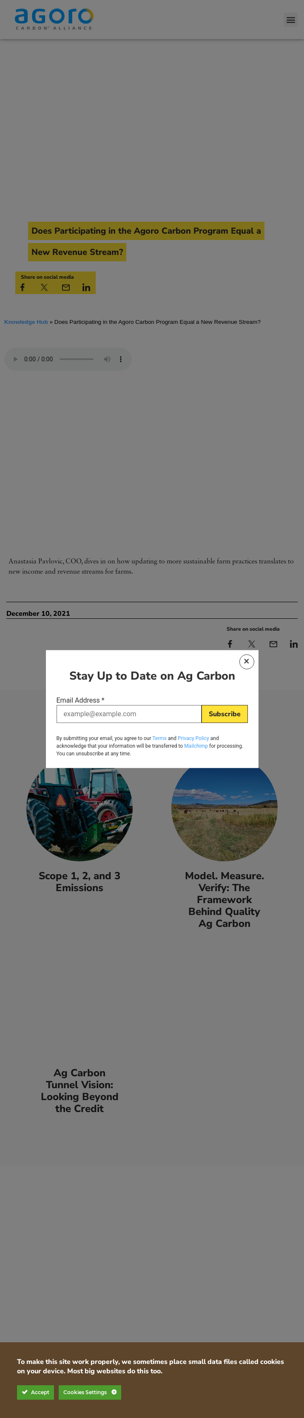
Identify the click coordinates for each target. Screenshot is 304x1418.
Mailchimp (196, 744)
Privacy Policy (193, 737)
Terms (159, 737)
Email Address (81, 701)
